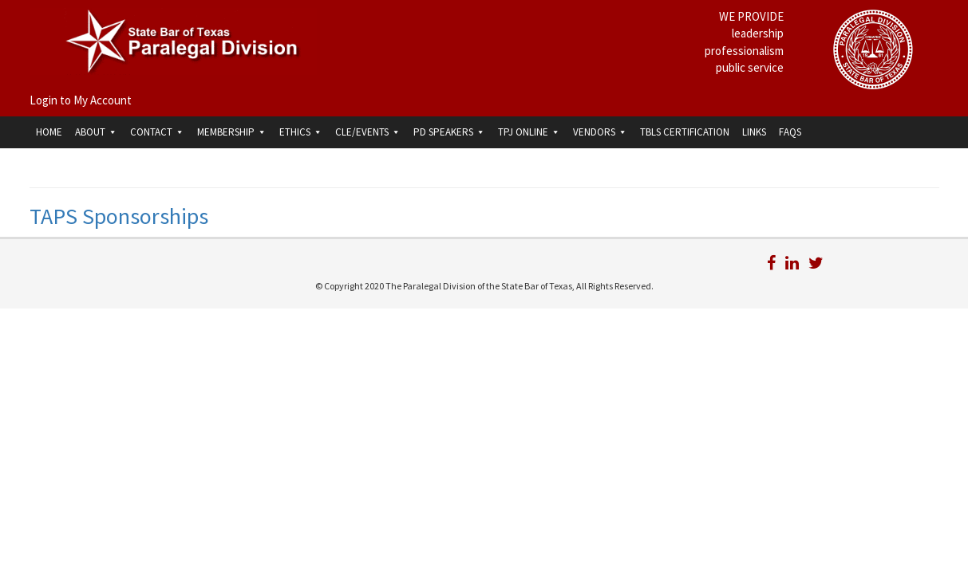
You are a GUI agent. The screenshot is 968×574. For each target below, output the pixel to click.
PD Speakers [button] (449, 132)
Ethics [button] (300, 132)
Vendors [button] (600, 132)
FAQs (790, 132)
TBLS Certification (684, 132)
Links (754, 132)
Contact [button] (157, 132)
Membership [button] (232, 132)
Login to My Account (81, 100)
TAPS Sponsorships (119, 216)
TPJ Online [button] (529, 132)
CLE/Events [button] (368, 132)
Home (49, 132)
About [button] (96, 132)
